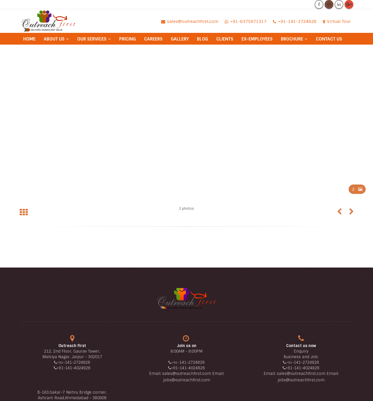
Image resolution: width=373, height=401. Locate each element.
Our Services (92, 39)
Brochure (292, 39)
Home (29, 39)
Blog (202, 39)
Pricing (127, 39)
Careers (153, 39)
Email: (155, 373)
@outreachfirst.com (190, 380)
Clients (224, 39)
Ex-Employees (257, 39)
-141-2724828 (76, 362)
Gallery (180, 39)
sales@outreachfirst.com (186, 373)
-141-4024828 (76, 368)
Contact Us (329, 39)
